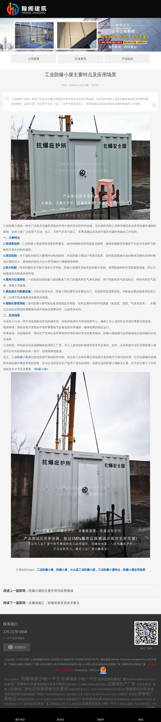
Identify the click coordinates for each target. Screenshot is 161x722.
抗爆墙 (20, 664)
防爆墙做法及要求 (52, 689)
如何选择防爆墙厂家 (112, 679)
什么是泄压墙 (74, 704)
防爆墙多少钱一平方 (40, 679)
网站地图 (105, 659)
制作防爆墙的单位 (56, 694)
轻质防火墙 (51, 664)
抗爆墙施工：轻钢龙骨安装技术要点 (41, 603)
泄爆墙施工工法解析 (76, 684)
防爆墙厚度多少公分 (79, 689)
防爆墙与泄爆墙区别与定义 (141, 679)
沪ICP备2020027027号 (86, 659)
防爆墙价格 (102, 664)
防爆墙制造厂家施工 (33, 694)
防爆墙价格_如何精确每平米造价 (134, 699)
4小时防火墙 (88, 664)
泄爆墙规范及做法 (97, 684)
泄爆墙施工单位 (58, 704)
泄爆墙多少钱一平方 (79, 679)
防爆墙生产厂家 (75, 699)
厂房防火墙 (38, 664)
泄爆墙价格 (127, 664)
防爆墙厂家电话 (22, 689)
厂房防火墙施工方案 (128, 704)
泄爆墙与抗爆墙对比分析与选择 (100, 694)
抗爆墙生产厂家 (122, 684)
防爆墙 (12, 664)
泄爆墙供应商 (136, 689)
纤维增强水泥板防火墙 (69, 664)
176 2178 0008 (15, 632)
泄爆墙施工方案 (148, 704)
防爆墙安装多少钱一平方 (99, 704)
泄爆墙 (28, 664)
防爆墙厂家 (114, 664)
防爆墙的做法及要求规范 (47, 684)
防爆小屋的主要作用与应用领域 (38, 591)
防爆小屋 (41, 369)
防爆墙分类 (94, 699)
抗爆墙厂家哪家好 (17, 684)
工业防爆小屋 (20, 357)
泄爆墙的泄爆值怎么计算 (30, 699)
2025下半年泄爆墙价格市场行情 (108, 689)
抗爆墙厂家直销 (127, 694)
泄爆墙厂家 (140, 664)
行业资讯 (80, 59)
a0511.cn (94, 670)
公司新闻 (42, 59)
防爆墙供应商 (110, 699)
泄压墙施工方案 (74, 694)
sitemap (115, 659)
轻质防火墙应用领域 (54, 699)
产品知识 (119, 59)
